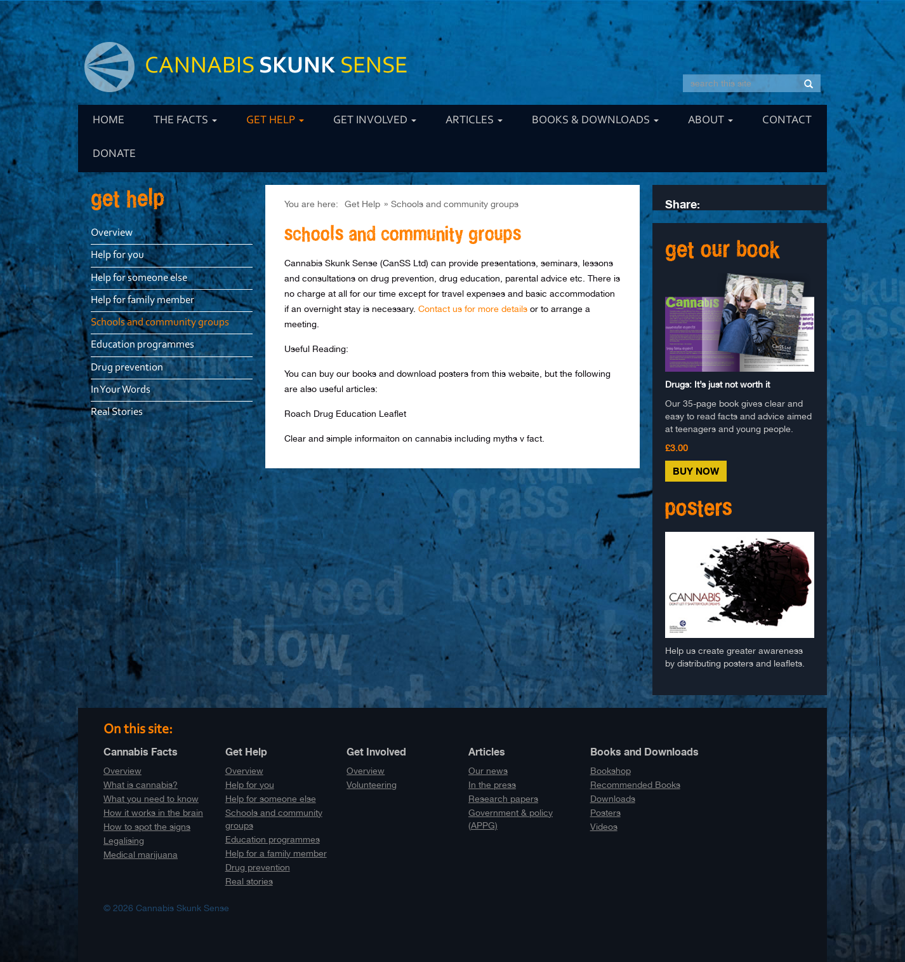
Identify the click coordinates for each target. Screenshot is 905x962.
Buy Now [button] (696, 471)
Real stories (249, 881)
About (710, 120)
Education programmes (142, 344)
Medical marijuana (140, 855)
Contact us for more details (472, 309)
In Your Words (120, 389)
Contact (787, 120)
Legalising (123, 841)
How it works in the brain (153, 813)
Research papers (503, 799)
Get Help (275, 120)
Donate (114, 154)
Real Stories (117, 412)
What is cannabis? (140, 785)
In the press (492, 785)
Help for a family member (276, 853)
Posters (605, 813)
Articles (474, 120)
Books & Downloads (595, 120)
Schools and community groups (455, 204)
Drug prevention (127, 367)
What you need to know (151, 799)
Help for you (117, 255)
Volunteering (372, 785)
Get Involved (374, 120)
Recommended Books (635, 785)
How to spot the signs (146, 827)
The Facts (185, 120)
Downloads (612, 799)
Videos (604, 827)
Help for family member (142, 300)
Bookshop (610, 771)
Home (108, 120)
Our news (488, 771)
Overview (112, 232)
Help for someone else (139, 278)
